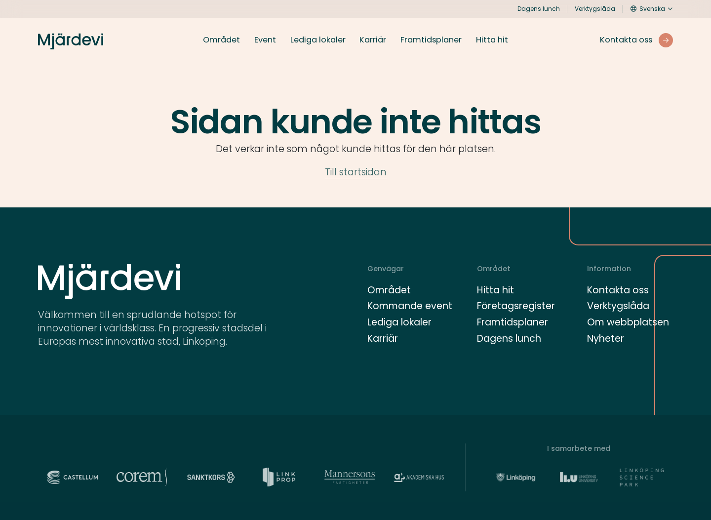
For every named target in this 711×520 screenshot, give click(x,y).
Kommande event (409, 306)
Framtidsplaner (431, 40)
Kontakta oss (618, 290)
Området (221, 40)
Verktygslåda (595, 9)
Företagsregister (516, 306)
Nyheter (605, 338)
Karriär (372, 40)
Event (265, 40)
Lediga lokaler (318, 40)
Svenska (648, 9)
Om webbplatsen (628, 322)
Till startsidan (356, 172)
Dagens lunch (538, 9)
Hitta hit (492, 40)
